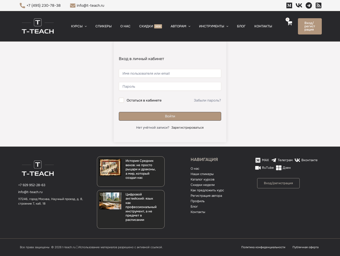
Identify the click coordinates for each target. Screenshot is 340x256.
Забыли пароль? (207, 100)
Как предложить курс (207, 190)
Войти (170, 116)
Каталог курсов (202, 179)
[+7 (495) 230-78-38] (40, 5)
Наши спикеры (202, 174)
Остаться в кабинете (144, 100)
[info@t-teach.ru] (87, 5)
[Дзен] (318, 5)
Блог (194, 206)
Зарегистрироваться (187, 127)
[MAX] (289, 5)
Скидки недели (203, 185)
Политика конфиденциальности (271, 247)
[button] (91, 26)
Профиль (198, 201)
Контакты (198, 212)
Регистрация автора (206, 196)
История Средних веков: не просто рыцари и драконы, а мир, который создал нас (140, 169)
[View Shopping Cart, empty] (279, 26)
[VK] (299, 5)
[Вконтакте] (306, 160)
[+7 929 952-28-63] (31, 185)
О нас (195, 168)
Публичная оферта (309, 247)
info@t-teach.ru (30, 192)
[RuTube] (264, 168)
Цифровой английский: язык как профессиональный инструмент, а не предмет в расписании (141, 207)
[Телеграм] (309, 5)
